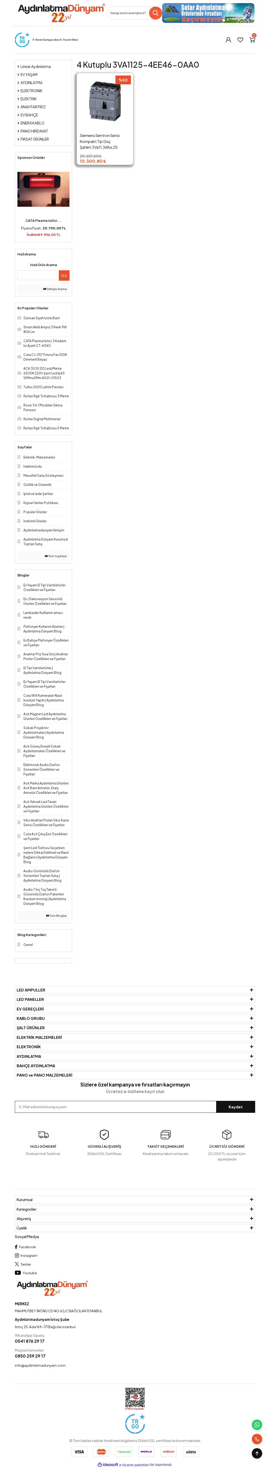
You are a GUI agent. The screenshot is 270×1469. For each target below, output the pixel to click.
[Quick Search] (36, 275)
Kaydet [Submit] (236, 1106)
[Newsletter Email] (135, 1107)
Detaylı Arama (55, 289)
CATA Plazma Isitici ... (43, 220)
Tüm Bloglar (56, 916)
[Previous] (18, 201)
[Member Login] (228, 40)
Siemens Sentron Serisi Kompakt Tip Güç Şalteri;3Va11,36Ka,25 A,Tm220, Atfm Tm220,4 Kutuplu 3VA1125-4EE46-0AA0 (102, 141)
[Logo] (61, 13)
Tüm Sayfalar (56, 556)
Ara (64, 275)
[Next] (68, 201)
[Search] (134, 13)
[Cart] (252, 40)
